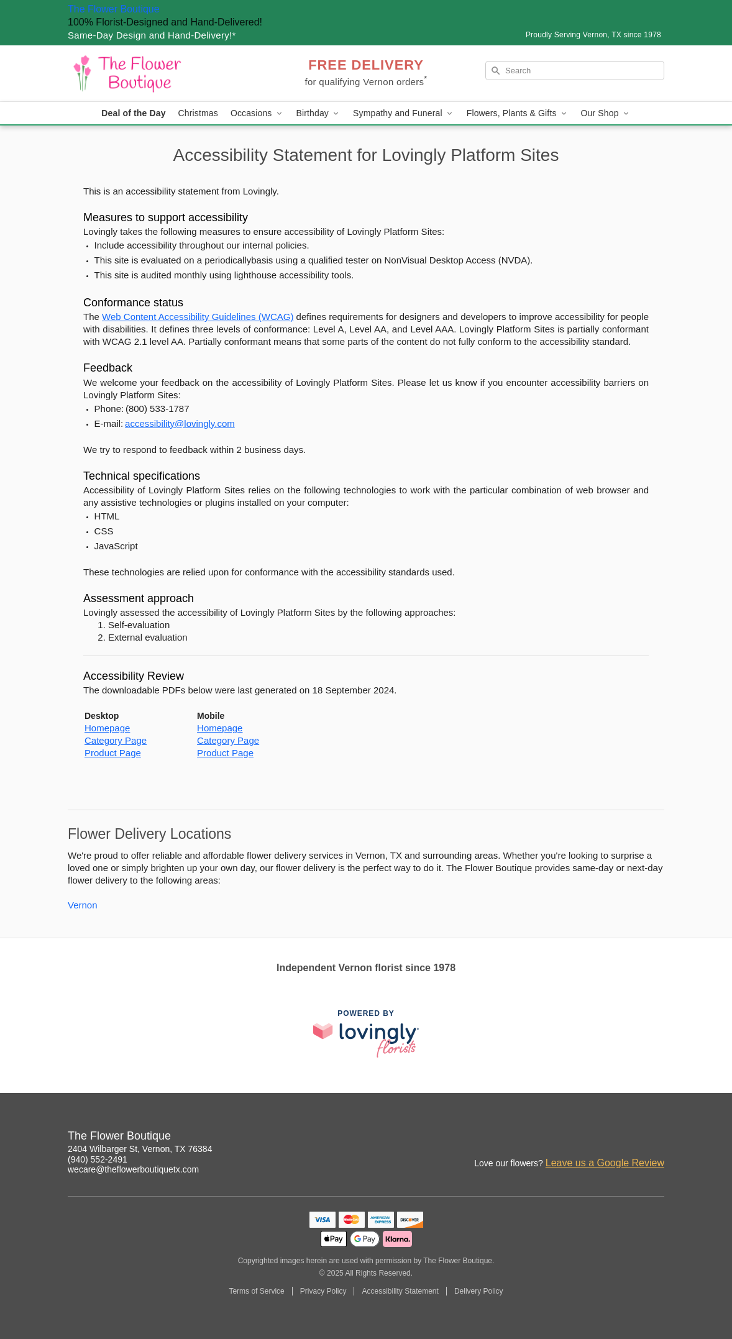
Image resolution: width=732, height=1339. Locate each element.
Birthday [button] (318, 113)
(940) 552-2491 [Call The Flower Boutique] (97, 1159)
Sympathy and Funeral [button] (403, 113)
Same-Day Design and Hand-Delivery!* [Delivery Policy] (152, 35)
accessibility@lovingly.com (180, 423)
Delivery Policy (478, 1291)
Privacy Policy (323, 1291)
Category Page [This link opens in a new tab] (116, 740)
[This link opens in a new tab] (366, 1033)
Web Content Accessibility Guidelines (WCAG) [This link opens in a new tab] (197, 316)
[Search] (574, 70)
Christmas (198, 113)
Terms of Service (256, 1291)
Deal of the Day (133, 113)
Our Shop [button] (606, 113)
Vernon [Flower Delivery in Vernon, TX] (83, 905)
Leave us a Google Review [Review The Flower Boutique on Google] (605, 1163)
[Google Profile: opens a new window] (628, 1137)
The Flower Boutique (114, 9)
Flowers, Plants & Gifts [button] (518, 113)
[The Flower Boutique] (157, 73)
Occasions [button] (257, 113)
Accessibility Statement (400, 1291)
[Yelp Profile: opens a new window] (655, 1137)
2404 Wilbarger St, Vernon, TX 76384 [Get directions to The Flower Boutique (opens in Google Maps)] (140, 1149)
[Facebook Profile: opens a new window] (601, 1137)
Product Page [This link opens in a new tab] (113, 752)
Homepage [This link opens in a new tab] (107, 728)
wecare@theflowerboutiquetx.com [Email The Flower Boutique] (133, 1169)
